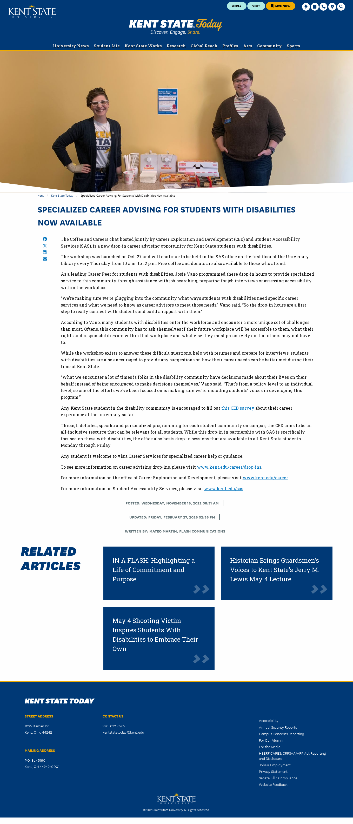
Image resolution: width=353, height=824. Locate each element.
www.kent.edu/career (265, 477)
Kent (41, 195)
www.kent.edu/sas (223, 488)
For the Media (269, 746)
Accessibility (268, 720)
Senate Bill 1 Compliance (278, 778)
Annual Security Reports (278, 727)
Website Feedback (273, 784)
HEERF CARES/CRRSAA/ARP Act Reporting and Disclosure (292, 755)
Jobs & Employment (275, 765)
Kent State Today (175, 27)
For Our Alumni (271, 740)
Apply (237, 5)
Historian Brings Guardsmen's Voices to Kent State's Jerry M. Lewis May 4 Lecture (274, 569)
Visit (256, 5)
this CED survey (238, 408)
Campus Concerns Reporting (281, 733)
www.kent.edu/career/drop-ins (229, 467)
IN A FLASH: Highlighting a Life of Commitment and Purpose (153, 569)
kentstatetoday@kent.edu (123, 732)
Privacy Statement (273, 771)
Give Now (280, 5)
